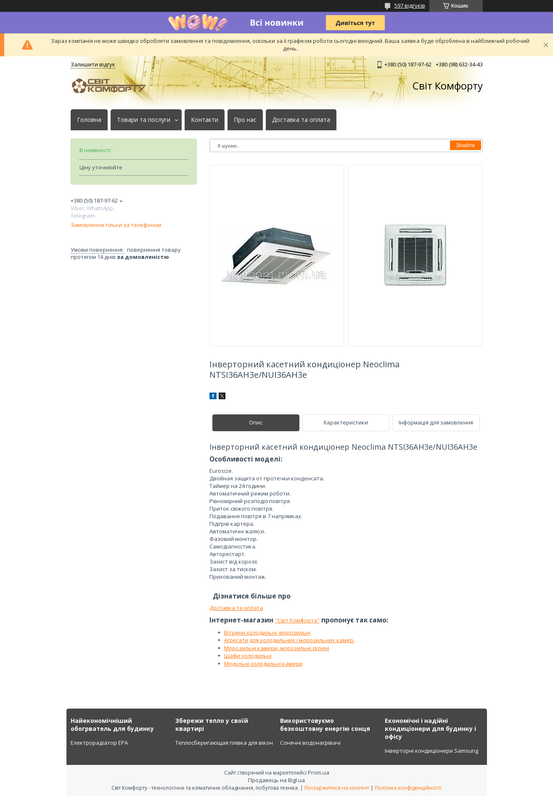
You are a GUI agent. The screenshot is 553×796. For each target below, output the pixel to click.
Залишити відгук (93, 64)
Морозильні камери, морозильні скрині (276, 648)
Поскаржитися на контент (336, 787)
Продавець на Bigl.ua (276, 780)
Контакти (204, 120)
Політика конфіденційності (408, 787)
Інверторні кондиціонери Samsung (431, 750)
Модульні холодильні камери (263, 663)
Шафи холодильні (248, 655)
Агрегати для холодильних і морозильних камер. (289, 640)
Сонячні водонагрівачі (310, 742)
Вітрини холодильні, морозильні (267, 632)
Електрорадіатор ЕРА (99, 742)
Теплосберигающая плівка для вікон (224, 742)
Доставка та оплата (301, 120)
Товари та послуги (143, 120)
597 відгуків (409, 5)
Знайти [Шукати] (465, 145)
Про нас (245, 120)
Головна (89, 120)
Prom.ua (318, 772)
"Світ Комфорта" (297, 620)
